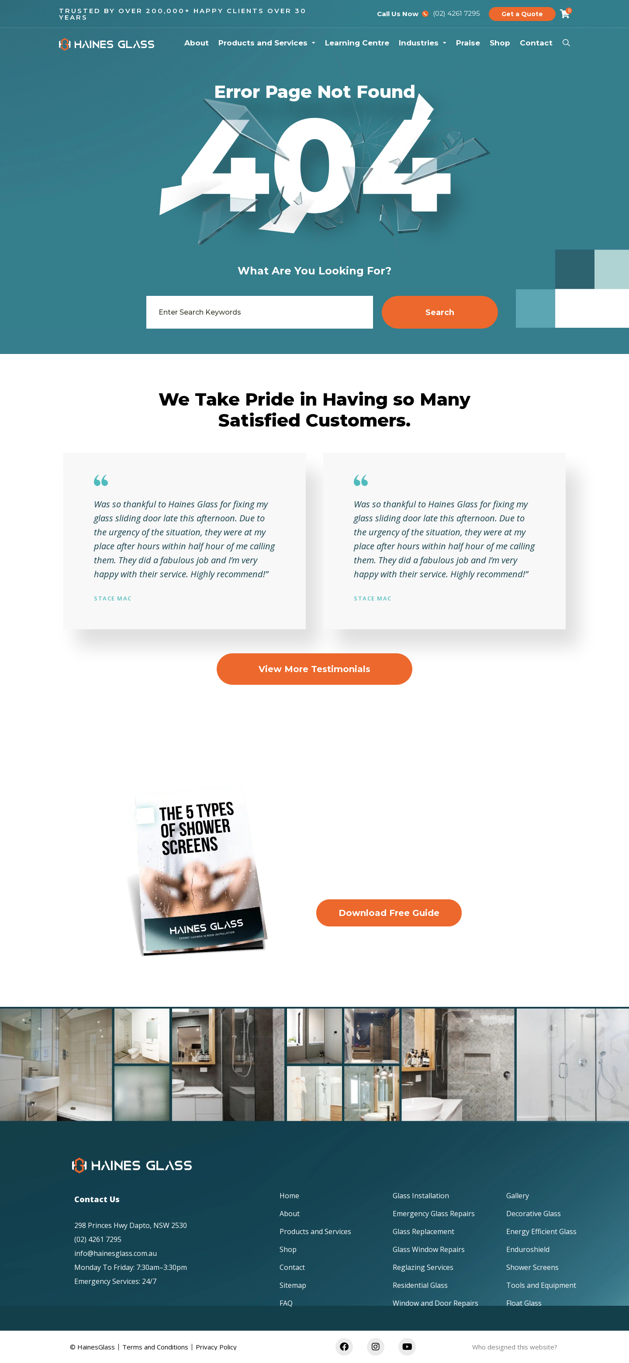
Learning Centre (357, 42)
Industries (422, 42)
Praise (468, 42)
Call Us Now (397, 14)
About (196, 42)
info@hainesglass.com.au (115, 1253)
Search (439, 312)
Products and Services (266, 42)
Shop (500, 42)
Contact (536, 42)
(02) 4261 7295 (97, 1239)
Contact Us (97, 1199)
